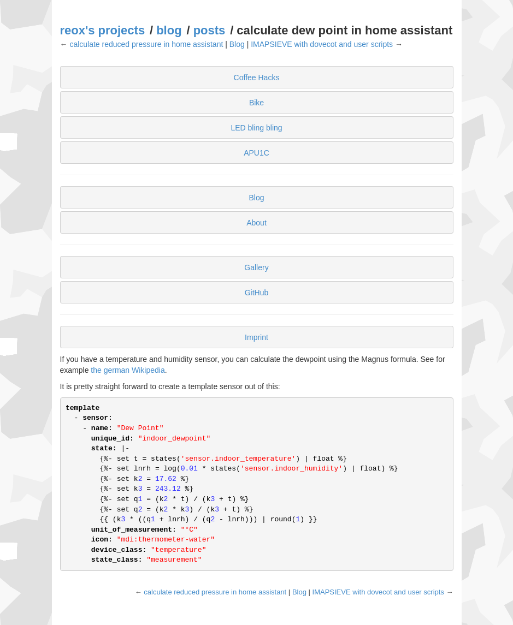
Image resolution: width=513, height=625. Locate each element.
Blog (237, 44)
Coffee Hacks (257, 77)
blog (168, 30)
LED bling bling (256, 127)
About (256, 222)
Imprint (256, 337)
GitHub (257, 292)
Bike (256, 102)
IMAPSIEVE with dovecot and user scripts (322, 44)
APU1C (256, 152)
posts (209, 30)
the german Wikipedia (127, 370)
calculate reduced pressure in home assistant (146, 44)
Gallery (256, 267)
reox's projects (102, 30)
